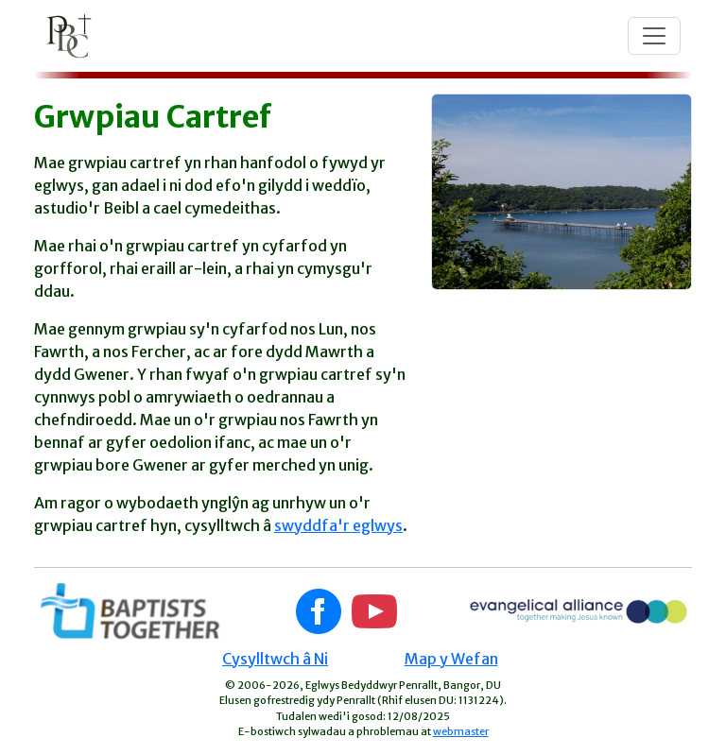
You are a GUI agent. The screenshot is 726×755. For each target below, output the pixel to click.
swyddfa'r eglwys (338, 525)
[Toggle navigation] (654, 36)
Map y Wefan (451, 658)
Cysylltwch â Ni (275, 658)
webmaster (461, 731)
